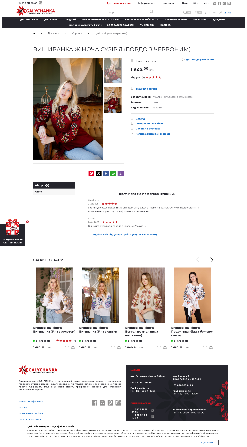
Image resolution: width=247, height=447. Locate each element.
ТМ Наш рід (147, 25)
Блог (185, 3)
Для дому (219, 19)
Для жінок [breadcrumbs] (53, 33)
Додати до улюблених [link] (198, 60)
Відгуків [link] (42, 185)
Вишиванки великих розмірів (100, 19)
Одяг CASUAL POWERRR (120, 25)
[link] (54, 295)
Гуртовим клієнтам (119, 3)
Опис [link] (38, 191)
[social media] (91, 173)
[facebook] (219, 3)
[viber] (40, 2)
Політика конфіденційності (33, 425)
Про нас (23, 407)
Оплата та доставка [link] (147, 128)
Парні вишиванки (176, 19)
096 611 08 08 (26, 3)
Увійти (227, 12)
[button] (212, 259)
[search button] (152, 12)
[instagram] (224, 3)
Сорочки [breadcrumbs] (77, 33)
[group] (68, 109)
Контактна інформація (31, 401)
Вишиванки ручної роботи (141, 19)
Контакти (169, 3)
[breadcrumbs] (34, 33)
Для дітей (70, 19)
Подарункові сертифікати (85, 25)
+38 (140, 410)
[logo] (38, 370)
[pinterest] (229, 3)
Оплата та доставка (30, 419)
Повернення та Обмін (31, 413)
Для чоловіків (29, 19)
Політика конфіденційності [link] (152, 133)
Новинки (165, 25)
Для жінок (50, 19)
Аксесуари (199, 19)
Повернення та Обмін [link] (149, 123)
